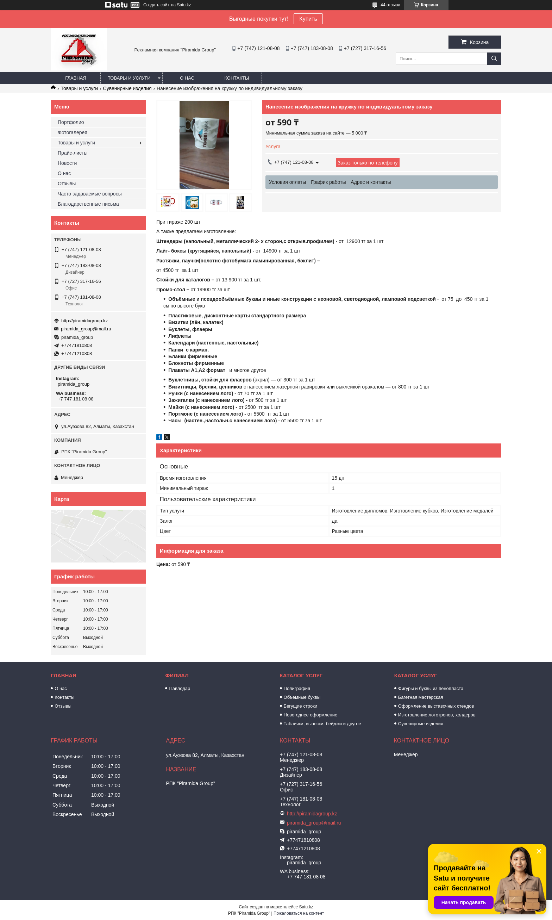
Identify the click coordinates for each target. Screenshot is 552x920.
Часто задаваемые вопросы (90, 194)
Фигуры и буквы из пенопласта (430, 688)
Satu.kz (306, 907)
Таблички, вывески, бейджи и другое (322, 723)
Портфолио (71, 122)
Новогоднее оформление (311, 714)
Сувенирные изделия (127, 88)
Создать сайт (156, 4)
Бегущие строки (301, 706)
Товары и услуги (129, 78)
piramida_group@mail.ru (86, 328)
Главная (75, 78)
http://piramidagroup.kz (84, 320)
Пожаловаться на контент (299, 913)
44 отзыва (390, 4)
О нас (187, 78)
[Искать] (494, 58)
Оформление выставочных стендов (436, 706)
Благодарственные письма (88, 204)
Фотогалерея (72, 132)
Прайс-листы (73, 153)
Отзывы (67, 183)
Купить (308, 19)
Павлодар (179, 688)
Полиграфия (297, 688)
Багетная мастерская (420, 697)
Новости (67, 163)
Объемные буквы (302, 697)
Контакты (236, 78)
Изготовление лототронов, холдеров (437, 714)
